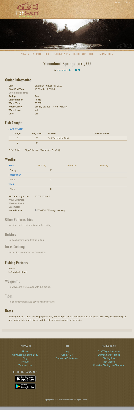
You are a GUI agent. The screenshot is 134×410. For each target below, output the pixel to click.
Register (36, 54)
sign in (117, 2)
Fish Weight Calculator (109, 351)
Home (25, 351)
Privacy (25, 361)
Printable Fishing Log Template (108, 365)
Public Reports (57, 54)
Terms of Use (25, 365)
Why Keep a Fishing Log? (25, 354)
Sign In (25, 54)
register (127, 2)
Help (67, 351)
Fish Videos (109, 361)
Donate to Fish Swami (67, 358)
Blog (91, 54)
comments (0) (63, 70)
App (79, 54)
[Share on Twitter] (79, 70)
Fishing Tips (109, 358)
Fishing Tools (105, 54)
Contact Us (67, 354)
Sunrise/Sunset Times (109, 354)
